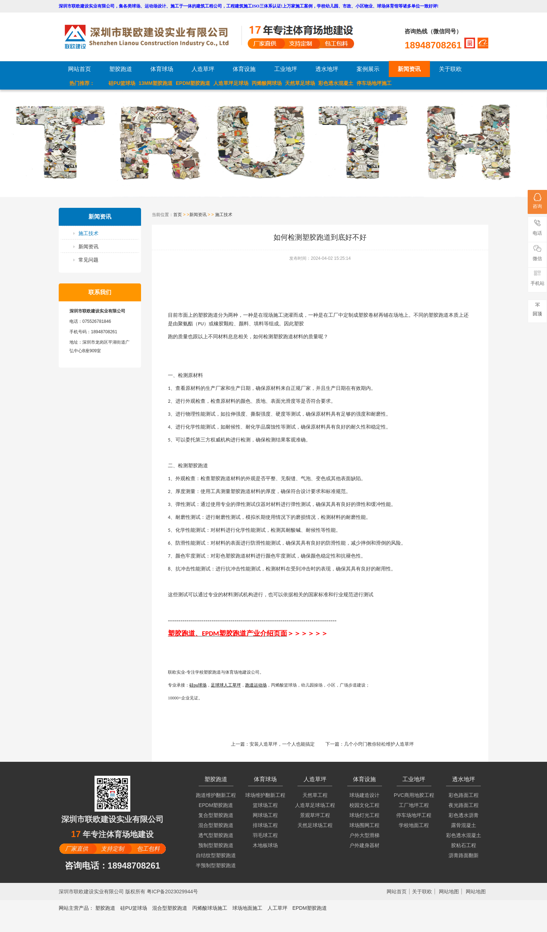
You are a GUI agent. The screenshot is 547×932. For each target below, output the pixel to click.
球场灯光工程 (364, 815)
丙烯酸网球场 (267, 83)
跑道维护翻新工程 (216, 795)
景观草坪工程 (315, 815)
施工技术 (88, 233)
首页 (177, 214)
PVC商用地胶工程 (414, 795)
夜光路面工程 (464, 805)
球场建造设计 (364, 795)
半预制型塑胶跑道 (216, 865)
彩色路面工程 (464, 795)
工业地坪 (285, 69)
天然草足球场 (300, 83)
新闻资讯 (409, 69)
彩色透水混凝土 (335, 83)
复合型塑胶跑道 (215, 815)
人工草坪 (277, 908)
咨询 (537, 201)
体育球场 (161, 69)
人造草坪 (203, 69)
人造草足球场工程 (315, 805)
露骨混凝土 (463, 825)
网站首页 (79, 69)
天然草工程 (315, 795)
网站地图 (449, 891)
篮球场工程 (265, 805)
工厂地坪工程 (414, 805)
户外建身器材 (364, 845)
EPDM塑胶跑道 (193, 83)
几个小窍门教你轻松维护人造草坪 (379, 744)
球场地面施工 (247, 908)
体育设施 (244, 69)
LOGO (153, 37)
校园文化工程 (364, 805)
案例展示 (368, 69)
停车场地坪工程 (413, 815)
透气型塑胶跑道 (215, 835)
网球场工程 (265, 815)
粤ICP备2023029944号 (172, 891)
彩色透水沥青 (464, 815)
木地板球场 (265, 845)
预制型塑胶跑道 (215, 845)
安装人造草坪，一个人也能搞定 (282, 744)
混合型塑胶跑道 (215, 825)
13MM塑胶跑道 (156, 83)
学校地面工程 (414, 825)
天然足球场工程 (315, 825)
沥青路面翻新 (464, 855)
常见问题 (88, 260)
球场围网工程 (364, 825)
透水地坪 (326, 69)
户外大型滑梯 (364, 835)
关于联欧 (450, 69)
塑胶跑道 (120, 69)
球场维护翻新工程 (265, 795)
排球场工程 (265, 825)
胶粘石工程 (463, 845)
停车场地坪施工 (374, 83)
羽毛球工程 (265, 835)
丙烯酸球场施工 (209, 908)
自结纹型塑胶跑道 (216, 855)
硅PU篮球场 (121, 83)
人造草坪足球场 (230, 83)
